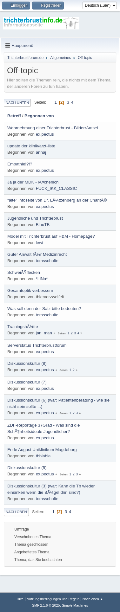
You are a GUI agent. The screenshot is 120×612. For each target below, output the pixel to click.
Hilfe (20, 599)
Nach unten (17, 103)
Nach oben (16, 512)
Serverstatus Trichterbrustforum (37, 345)
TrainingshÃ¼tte (22, 326)
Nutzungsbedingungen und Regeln (53, 599)
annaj (41, 152)
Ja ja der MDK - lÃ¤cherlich (32, 182)
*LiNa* (42, 278)
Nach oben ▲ (93, 599)
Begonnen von (39, 115)
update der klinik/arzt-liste (31, 146)
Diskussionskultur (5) (27, 467)
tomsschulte (47, 260)
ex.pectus (45, 134)
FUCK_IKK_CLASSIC (56, 188)
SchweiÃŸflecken (23, 272)
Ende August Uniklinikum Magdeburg (42, 449)
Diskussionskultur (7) (27, 382)
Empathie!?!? (19, 164)
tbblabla (43, 456)
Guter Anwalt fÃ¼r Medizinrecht (37, 254)
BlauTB (43, 224)
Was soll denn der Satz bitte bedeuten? (44, 308)
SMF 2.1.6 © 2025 (46, 605)
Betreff (14, 115)
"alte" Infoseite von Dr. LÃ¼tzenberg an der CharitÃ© (57, 200)
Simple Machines (75, 605)
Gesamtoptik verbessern (30, 290)
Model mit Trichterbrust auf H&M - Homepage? (51, 236)
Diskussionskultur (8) (27, 363)
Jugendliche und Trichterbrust (35, 218)
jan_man (44, 333)
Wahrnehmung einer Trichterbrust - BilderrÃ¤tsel (52, 128)
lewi (39, 242)
